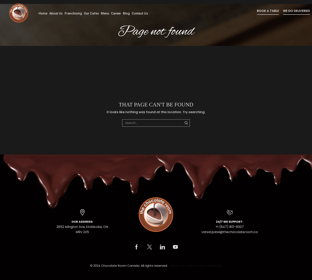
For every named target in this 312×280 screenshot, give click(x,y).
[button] (268, 12)
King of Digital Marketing (204, 265)
